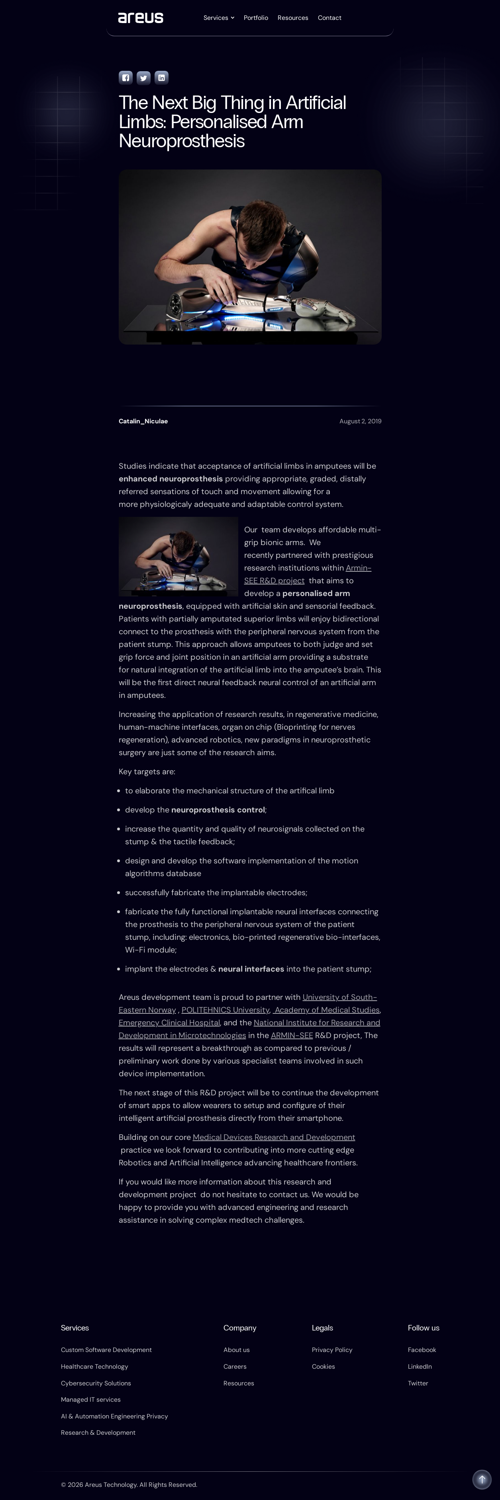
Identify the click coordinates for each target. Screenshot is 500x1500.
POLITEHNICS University (225, 1010)
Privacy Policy (332, 1350)
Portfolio (256, 18)
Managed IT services (91, 1399)
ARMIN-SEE (292, 1035)
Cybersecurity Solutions (96, 1383)
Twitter (418, 1383)
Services (216, 18)
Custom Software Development (106, 1350)
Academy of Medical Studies (326, 1010)
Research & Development (98, 1432)
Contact (329, 18)
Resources (293, 18)
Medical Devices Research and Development (274, 1137)
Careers (235, 1366)
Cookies (323, 1366)
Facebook (422, 1350)
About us (237, 1350)
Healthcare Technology (94, 1366)
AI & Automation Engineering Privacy (114, 1416)
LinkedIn (420, 1366)
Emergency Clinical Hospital (169, 1022)
